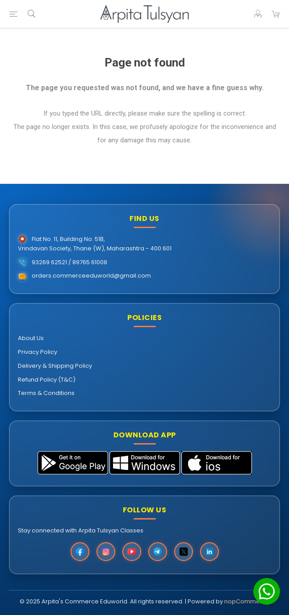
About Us (31, 338)
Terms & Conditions (46, 393)
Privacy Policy (37, 352)
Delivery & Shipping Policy (55, 366)
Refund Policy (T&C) (46, 379)
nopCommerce (247, 601)
